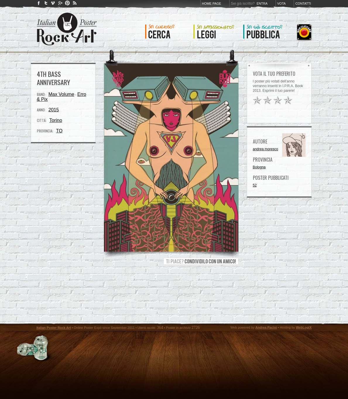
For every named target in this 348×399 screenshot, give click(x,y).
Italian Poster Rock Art (54, 327)
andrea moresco (265, 149)
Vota (281, 3)
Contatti (303, 3)
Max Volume (61, 94)
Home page (211, 3)
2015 (54, 109)
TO (59, 130)
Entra (262, 3)
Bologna (259, 167)
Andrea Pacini (266, 327)
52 (255, 185)
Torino (55, 120)
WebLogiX (304, 327)
